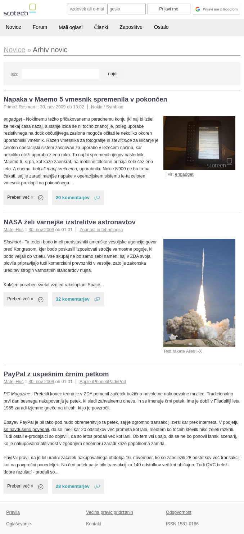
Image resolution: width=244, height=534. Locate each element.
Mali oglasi (70, 27)
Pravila (13, 512)
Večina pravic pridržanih (109, 512)
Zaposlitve (131, 27)
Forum (40, 27)
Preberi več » (20, 197)
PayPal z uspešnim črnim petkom (56, 374)
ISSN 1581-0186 (182, 523)
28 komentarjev (73, 486)
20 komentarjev (73, 197)
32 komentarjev (73, 299)
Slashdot (12, 241)
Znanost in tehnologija (101, 229)
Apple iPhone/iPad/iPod (103, 381)
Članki (101, 27)
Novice (13, 27)
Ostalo (161, 27)
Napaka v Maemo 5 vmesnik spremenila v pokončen (85, 99)
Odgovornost (178, 512)
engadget (184, 174)
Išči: (14, 74)
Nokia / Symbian (107, 106)
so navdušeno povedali (26, 429)
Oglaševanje (18, 523)
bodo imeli (53, 241)
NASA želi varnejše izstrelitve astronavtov (70, 222)
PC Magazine (17, 393)
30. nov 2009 (52, 106)
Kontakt (93, 523)
